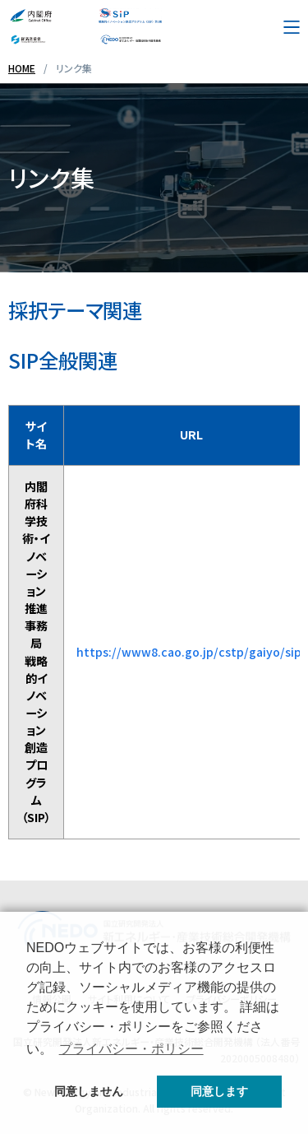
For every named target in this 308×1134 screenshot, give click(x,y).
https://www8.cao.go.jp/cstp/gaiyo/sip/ (191, 652)
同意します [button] (219, 1091)
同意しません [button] (88, 1091)
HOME (21, 68)
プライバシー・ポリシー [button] (131, 1049)
